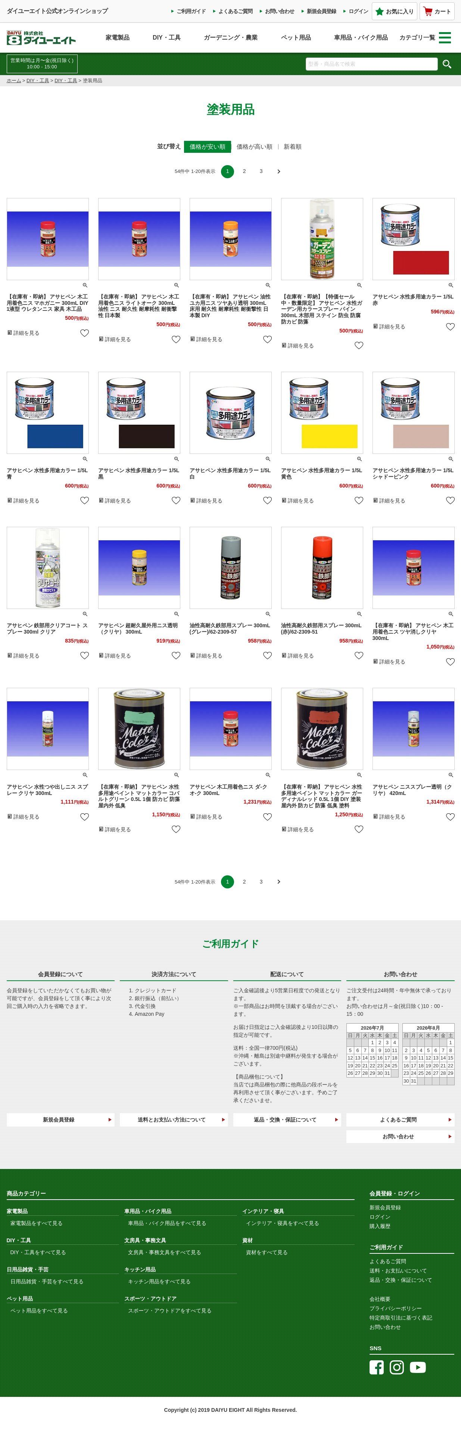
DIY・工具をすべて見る (38, 1252)
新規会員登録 (321, 11)
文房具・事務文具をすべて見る (164, 1252)
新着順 (293, 146)
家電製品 (118, 37)
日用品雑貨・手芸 (28, 1269)
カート (437, 11)
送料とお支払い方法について (172, 1120)
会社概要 (380, 1299)
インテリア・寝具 (263, 1211)
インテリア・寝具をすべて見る (282, 1223)
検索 (447, 63)
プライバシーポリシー (396, 1308)
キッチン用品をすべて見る (159, 1281)
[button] (277, 171)
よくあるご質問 (235, 11)
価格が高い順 (254, 146)
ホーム (14, 80)
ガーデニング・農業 (231, 37)
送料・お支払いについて (398, 1271)
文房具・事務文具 (145, 1240)
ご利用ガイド (191, 11)
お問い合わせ (279, 11)
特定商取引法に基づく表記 (401, 1318)
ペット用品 (296, 37)
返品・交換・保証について (285, 1120)
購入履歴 (380, 1226)
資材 (247, 1240)
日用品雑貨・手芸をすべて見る (47, 1281)
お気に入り (394, 11)
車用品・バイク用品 (361, 37)
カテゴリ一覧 (425, 37)
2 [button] (244, 171)
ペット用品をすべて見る (39, 1311)
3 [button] (261, 171)
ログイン (358, 11)
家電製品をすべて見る (36, 1223)
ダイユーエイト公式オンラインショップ (57, 11)
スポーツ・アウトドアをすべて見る (170, 1311)
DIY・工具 (167, 37)
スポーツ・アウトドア (150, 1299)
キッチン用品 (140, 1269)
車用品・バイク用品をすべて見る (167, 1223)
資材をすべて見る (267, 1252)
